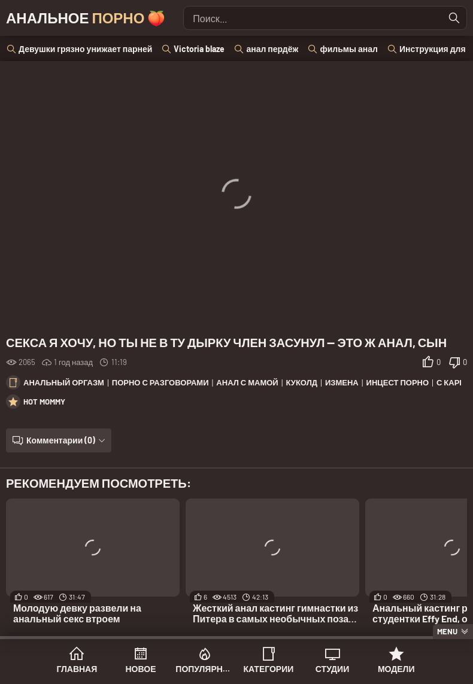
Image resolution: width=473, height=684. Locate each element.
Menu (447, 631)
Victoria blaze (199, 49)
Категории (268, 669)
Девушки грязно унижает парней (85, 49)
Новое (141, 669)
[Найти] (454, 18)
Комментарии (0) (60, 440)
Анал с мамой (247, 382)
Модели (396, 669)
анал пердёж (272, 49)
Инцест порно (397, 382)
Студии (332, 669)
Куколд (301, 382)
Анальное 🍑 (85, 17)
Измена (342, 382)
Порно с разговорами (160, 382)
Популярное (204, 669)
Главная (76, 669)
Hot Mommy (44, 401)
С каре (450, 382)
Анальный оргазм (63, 382)
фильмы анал (349, 49)
